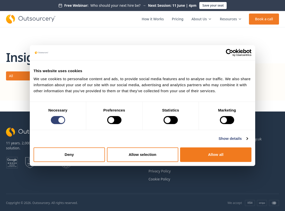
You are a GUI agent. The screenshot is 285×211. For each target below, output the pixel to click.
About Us (201, 19)
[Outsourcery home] (30, 19)
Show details (230, 138)
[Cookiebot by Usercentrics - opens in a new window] (229, 52)
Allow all (216, 154)
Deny (69, 154)
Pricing (177, 19)
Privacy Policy (160, 171)
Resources (231, 19)
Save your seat (213, 5)
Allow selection (143, 154)
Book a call (264, 19)
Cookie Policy (159, 179)
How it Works (153, 19)
